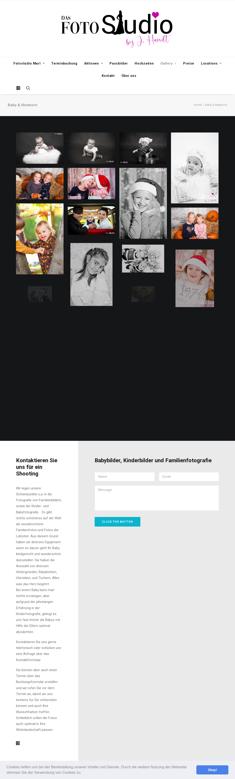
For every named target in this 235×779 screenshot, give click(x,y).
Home (198, 104)
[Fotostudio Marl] (117, 28)
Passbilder (118, 63)
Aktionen (93, 63)
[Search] (26, 88)
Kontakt (108, 76)
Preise (188, 63)
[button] (83, 773)
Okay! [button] (212, 770)
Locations (211, 63)
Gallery (168, 63)
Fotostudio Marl (28, 63)
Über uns (129, 76)
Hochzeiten (144, 63)
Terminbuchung (64, 63)
